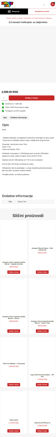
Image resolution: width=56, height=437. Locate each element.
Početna (8, 18)
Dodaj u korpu (31, 98)
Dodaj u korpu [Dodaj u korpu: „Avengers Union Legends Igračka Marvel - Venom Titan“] (42, 331)
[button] (14, 11)
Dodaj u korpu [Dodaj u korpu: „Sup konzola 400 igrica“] (42, 431)
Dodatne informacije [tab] (19, 118)
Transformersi (27, 18)
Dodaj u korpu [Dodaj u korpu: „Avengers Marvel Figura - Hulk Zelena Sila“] (42, 272)
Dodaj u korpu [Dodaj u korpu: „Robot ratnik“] (14, 431)
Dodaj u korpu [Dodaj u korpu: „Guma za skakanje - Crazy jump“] (14, 384)
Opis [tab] (5, 118)
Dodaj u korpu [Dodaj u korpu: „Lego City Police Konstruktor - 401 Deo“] (42, 384)
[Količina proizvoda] (5, 97)
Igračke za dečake (17, 18)
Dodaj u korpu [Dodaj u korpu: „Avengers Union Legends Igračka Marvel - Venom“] (14, 331)
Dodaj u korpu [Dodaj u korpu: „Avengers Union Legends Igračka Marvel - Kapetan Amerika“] (14, 272)
